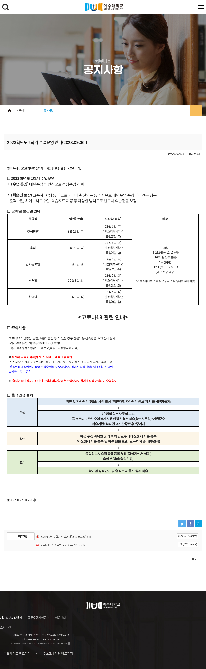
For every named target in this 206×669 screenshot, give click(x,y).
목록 (194, 559)
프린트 (196, 110)
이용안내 (60, 617)
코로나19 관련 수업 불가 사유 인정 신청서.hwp (66, 545)
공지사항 (48, 110)
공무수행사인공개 (38, 617)
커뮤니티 (21, 110)
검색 (6, 8)
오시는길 (5, 627)
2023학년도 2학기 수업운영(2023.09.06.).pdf (65, 537)
